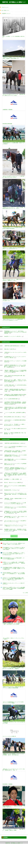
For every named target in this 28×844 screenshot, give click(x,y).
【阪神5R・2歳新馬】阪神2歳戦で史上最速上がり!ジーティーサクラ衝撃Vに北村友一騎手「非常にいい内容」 (15, 390)
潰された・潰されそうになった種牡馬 (12, 482)
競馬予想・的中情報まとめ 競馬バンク (14, 2)
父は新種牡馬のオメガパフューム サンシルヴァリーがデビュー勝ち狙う (15, 357)
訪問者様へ (5, 837)
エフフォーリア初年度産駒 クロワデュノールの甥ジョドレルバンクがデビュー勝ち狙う (15, 503)
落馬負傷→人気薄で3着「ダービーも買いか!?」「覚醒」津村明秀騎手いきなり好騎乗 (14, 612)
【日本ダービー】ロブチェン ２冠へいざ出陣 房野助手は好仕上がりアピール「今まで (14, 194)
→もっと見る (25, 592)
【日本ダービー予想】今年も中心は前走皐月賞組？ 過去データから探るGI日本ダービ (14, 239)
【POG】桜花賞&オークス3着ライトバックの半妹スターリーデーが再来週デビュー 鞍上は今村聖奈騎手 (14, 573)
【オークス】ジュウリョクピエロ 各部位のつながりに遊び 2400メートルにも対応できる (14, 544)
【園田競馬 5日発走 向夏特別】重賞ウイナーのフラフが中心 (15, 499)
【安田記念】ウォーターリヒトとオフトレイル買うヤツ (15, 353)
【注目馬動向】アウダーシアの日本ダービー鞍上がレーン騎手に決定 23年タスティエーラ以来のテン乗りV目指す (14, 548)
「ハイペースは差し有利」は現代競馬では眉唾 (14, 412)
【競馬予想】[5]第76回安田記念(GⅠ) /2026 (13, 345)
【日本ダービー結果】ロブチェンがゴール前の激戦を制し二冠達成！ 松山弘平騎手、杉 (14, 49)
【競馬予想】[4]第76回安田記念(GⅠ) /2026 (13, 443)
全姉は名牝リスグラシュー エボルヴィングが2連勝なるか (15, 361)
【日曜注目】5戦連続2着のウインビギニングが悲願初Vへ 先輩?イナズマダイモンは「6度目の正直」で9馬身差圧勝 (15, 366)
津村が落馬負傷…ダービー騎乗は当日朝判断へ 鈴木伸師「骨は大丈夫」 (14, 796)
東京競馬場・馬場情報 (14, 778)
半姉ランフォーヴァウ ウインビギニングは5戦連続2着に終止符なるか (15, 464)
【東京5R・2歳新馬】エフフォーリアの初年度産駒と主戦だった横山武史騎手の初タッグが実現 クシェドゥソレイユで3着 (15, 371)
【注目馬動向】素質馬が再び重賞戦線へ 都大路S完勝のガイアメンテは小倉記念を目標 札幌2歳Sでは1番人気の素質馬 (15, 403)
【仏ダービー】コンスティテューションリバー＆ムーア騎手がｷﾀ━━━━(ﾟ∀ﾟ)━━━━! (15, 525)
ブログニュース (5, 7)
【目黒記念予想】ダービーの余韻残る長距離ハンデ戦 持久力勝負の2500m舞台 (14, 219)
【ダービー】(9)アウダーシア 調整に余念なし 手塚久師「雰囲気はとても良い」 (14, 265)
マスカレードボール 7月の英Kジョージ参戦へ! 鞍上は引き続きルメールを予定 (15, 425)
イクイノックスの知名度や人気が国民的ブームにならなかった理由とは (15, 447)
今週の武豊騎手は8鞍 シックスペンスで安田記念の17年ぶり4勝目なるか (15, 460)
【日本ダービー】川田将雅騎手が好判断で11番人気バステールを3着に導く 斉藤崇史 (14, 655)
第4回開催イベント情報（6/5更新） (12, 479)
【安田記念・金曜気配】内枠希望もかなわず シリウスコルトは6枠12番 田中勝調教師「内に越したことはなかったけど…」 (15, 468)
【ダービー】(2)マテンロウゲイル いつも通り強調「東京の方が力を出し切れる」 (14, 162)
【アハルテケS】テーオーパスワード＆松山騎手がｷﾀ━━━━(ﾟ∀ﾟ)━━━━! (15, 521)
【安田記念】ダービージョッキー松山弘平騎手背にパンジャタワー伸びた (15, 507)
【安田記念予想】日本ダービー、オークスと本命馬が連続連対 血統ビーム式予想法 (15, 455)
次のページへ (14, 536)
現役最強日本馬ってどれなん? (10, 490)
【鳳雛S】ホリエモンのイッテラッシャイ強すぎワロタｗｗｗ (14, 584)
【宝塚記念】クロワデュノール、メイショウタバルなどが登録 (14, 714)
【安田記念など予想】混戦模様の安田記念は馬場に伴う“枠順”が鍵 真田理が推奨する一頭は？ (15, 395)
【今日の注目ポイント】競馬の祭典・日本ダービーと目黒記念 (14, 134)
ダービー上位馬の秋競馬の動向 (11, 398)
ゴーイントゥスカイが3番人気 (14, 731)
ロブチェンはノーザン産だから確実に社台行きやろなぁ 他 (15, 429)
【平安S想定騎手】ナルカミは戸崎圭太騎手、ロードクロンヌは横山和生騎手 (14, 558)
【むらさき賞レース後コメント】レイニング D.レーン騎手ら (14, 633)
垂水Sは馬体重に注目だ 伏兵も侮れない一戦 (14, 416)
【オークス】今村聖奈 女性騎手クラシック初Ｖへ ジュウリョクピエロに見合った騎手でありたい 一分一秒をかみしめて (14, 553)
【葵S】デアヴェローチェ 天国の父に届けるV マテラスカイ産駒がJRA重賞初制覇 (14, 679)
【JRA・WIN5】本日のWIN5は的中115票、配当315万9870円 (14, 376)
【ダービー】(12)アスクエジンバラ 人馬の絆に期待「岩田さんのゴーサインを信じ (14, 78)
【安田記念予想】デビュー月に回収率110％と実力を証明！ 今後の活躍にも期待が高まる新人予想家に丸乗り (15, 408)
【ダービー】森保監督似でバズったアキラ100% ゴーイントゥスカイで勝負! (14, 696)
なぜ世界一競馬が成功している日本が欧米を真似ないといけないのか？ (15, 386)
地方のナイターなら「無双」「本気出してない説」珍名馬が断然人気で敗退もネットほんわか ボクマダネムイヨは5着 (15, 380)
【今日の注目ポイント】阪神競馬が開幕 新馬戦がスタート (15, 421)
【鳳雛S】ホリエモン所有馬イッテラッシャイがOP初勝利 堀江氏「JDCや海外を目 (14, 746)
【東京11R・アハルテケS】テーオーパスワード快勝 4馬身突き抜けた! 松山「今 (14, 764)
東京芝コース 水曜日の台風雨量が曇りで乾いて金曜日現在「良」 (15, 433)
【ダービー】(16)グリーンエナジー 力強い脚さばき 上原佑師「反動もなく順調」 (14, 820)
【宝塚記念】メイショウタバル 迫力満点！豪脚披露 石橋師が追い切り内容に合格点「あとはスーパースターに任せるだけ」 (15, 512)
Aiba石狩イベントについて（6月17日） (12, 336)
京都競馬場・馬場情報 (14, 103)
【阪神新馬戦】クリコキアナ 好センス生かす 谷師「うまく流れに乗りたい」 (15, 517)
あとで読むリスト (5, 10)
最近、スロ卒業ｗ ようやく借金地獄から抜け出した (14, 27)
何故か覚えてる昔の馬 (9, 349)
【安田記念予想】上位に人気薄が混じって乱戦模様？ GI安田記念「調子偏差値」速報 (15, 451)
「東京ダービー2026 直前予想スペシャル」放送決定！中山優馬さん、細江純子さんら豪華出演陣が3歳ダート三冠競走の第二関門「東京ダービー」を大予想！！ (15, 474)
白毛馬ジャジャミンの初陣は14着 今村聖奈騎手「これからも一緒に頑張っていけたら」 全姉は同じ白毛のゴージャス (14, 563)
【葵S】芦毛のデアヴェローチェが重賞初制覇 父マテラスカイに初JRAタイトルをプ (14, 311)
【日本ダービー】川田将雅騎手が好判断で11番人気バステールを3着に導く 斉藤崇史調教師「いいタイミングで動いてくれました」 (13, 578)
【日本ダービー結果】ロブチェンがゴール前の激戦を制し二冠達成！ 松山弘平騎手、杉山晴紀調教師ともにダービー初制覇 (14, 588)
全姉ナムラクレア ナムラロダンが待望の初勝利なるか (15, 486)
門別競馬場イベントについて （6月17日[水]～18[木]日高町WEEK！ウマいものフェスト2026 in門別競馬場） (15, 332)
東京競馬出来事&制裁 (14, 117)
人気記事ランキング (6, 13)
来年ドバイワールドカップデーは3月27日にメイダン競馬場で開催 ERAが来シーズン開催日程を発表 (15, 494)
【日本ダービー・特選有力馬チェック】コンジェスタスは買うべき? (14, 291)
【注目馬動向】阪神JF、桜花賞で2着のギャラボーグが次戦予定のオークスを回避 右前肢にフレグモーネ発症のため (14, 568)
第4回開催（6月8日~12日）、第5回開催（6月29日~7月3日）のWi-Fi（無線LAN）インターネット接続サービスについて (15, 530)
